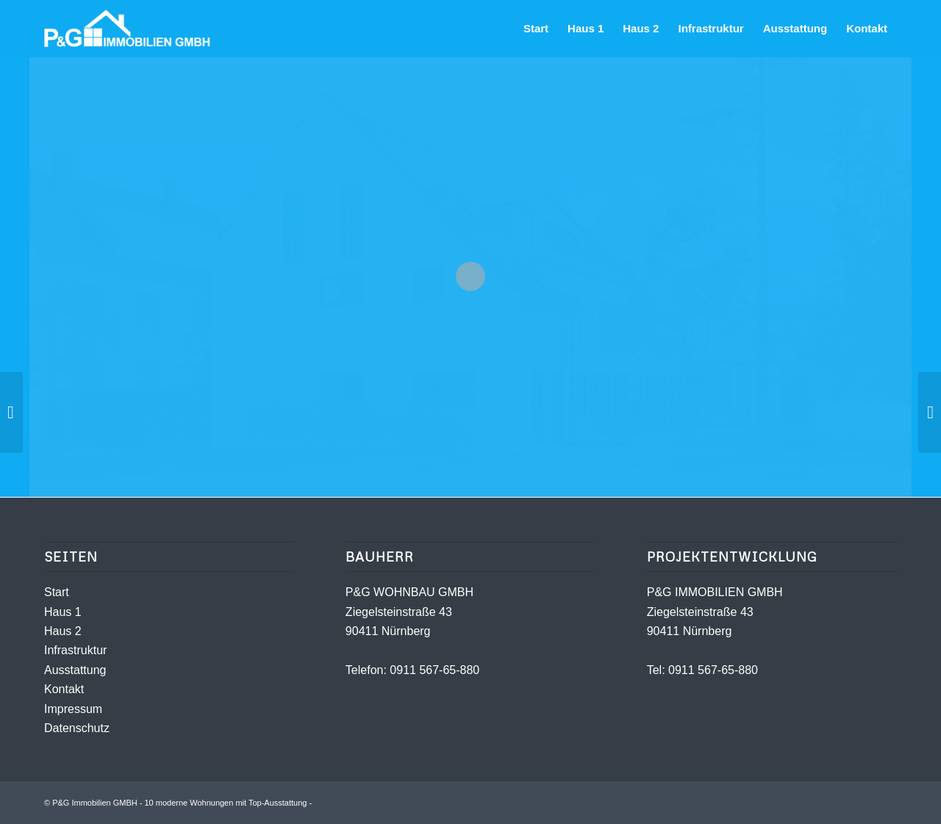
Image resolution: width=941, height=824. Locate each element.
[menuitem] (536, 29)
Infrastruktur (75, 650)
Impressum (73, 709)
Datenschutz (77, 728)
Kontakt (64, 689)
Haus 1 (63, 612)
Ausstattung (75, 670)
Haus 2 (63, 631)
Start (56, 592)
